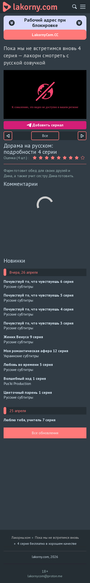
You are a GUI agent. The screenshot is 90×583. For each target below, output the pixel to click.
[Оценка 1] (35, 158)
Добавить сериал (45, 125)
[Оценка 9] (83, 158)
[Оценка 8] (77, 158)
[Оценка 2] (41, 158)
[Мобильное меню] (83, 7)
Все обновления (45, 432)
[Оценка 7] (71, 158)
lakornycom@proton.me (45, 576)
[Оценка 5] (59, 158)
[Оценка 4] (53, 158)
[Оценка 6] (65, 158)
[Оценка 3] (47, 158)
